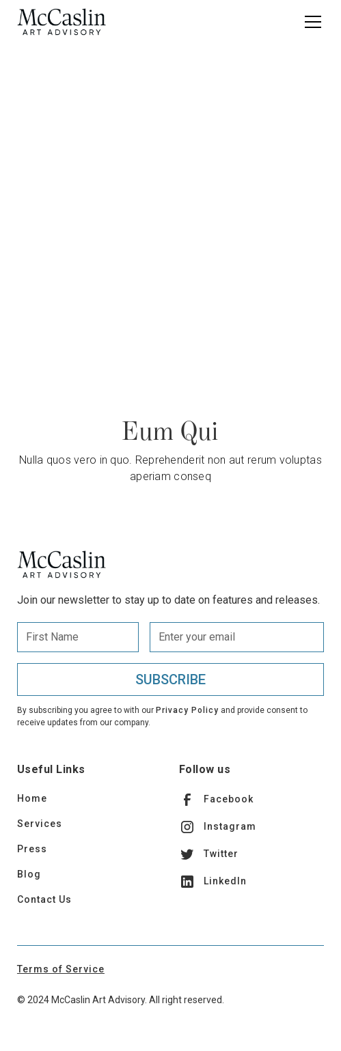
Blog (29, 874)
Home (32, 798)
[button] (310, 21)
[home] (61, 22)
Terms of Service (61, 969)
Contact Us (44, 899)
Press (32, 848)
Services (39, 823)
